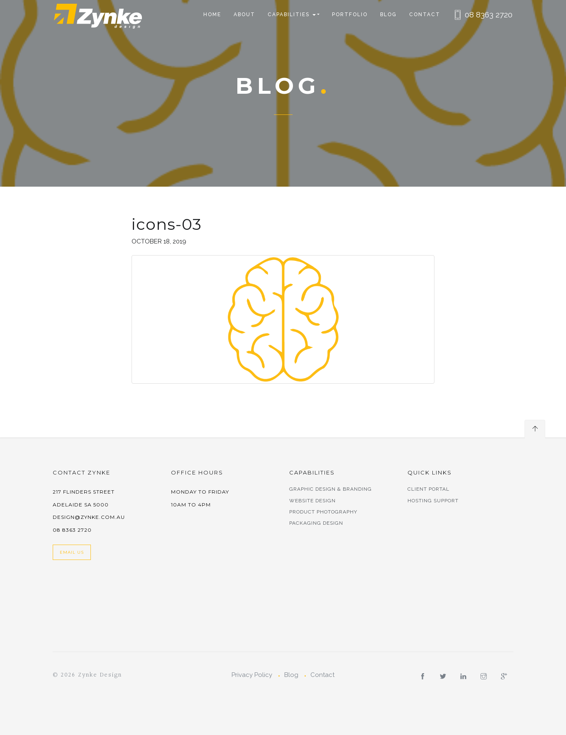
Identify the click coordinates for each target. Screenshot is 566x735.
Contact (424, 14)
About (244, 14)
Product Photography (323, 512)
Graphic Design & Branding (330, 489)
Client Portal (428, 489)
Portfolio (350, 14)
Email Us (72, 552)
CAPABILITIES (292, 14)
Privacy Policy (252, 675)
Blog (388, 14)
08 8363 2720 (488, 14)
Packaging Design (316, 523)
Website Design (312, 501)
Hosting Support (433, 501)
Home (212, 14)
